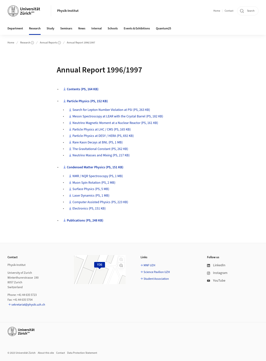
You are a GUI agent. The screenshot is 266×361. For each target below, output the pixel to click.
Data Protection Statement (82, 353)
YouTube (216, 280)
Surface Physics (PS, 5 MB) (90, 189)
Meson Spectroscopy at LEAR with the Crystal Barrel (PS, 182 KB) (117, 116)
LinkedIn (216, 265)
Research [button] (35, 28)
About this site (46, 353)
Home (216, 11)
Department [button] (15, 28)
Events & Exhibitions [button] (137, 28)
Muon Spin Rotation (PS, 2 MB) (93, 182)
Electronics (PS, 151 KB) (89, 208)
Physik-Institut (68, 10)
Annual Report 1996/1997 (81, 43)
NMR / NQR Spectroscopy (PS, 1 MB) (97, 176)
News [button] (81, 28)
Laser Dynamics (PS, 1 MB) (90, 195)
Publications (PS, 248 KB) (85, 220)
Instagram (217, 273)
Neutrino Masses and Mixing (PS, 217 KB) (101, 155)
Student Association (156, 279)
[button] (121, 260)
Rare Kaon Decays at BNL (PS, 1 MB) (97, 142)
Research (27, 43)
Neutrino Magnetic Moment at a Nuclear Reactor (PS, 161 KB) (115, 123)
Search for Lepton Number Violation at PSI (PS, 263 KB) (111, 109)
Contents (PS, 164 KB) (82, 89)
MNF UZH (149, 265)
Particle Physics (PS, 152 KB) (87, 101)
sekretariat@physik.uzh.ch (28, 305)
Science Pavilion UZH (157, 272)
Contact (229, 11)
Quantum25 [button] (163, 28)
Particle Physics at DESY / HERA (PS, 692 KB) (103, 136)
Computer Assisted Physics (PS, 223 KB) (100, 202)
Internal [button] (96, 28)
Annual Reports (50, 43)
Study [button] (50, 28)
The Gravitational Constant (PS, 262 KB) (100, 149)
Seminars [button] (66, 28)
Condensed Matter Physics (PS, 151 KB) (95, 167)
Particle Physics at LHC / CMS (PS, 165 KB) (101, 129)
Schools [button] (113, 28)
